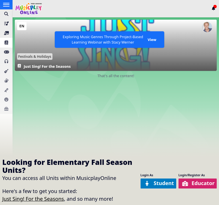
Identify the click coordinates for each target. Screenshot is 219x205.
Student (159, 183)
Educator (198, 183)
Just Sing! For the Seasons (33, 198)
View (152, 39)
